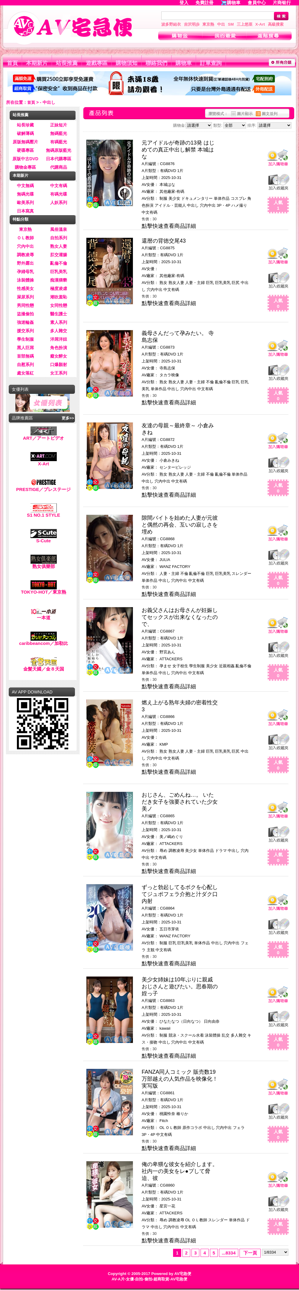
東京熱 (208, 24)
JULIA (164, 559)
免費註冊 (204, 2)
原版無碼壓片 (25, 141)
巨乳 (210, 282)
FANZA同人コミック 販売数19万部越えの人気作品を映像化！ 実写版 (180, 1079)
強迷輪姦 (25, 322)
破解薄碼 (25, 133)
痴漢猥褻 (58, 280)
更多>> (68, 418)
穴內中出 (25, 246)
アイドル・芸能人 (170, 205)
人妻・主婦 (195, 282)
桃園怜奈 (167, 1113)
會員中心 (257, 2)
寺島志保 (167, 368)
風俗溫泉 (58, 229)
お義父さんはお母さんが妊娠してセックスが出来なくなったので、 (180, 617)
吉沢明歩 (192, 24)
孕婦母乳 (25, 271)
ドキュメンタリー (197, 198)
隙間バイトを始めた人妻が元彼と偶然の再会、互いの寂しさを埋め (180, 525)
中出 (221, 24)
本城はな (167, 184)
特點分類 (20, 219)
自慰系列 (25, 364)
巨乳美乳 (58, 271)
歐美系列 (25, 202)
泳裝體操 (25, 280)
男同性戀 (25, 305)
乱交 (226, 1035)
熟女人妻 (58, 246)
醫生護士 (58, 313)
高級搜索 (276, 24)
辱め (163, 850)
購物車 (233, 2)
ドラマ (221, 850)
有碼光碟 (58, 194)
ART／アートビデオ (43, 436)
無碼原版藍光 (58, 150)
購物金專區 (25, 167)
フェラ (239, 1127)
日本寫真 (25, 211)
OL (162, 1127)
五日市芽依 (169, 929)
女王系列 (58, 373)
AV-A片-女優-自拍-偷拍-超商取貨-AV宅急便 (150, 1279)
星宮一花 (167, 1206)
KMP (163, 744)
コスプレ (238, 198)
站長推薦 (67, 63)
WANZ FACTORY (174, 566)
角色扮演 (58, 347)
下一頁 (250, 1252)
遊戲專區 (97, 63)
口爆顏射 (58, 364)
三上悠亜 (244, 24)
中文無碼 (25, 185)
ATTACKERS (170, 659)
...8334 (229, 1252)
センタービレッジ (175, 467)
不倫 (210, 382)
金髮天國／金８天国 (43, 666)
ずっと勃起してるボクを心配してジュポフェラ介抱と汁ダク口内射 (180, 894)
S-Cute (44, 538)
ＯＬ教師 (25, 237)
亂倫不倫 (58, 263)
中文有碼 (58, 185)
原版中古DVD (25, 158)
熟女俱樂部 (44, 564)
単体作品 (222, 198)
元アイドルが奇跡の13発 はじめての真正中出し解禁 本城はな (178, 150)
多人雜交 (58, 330)
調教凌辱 (25, 254)
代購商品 (58, 167)
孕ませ (165, 666)
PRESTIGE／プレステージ (43, 487)
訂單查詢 (211, 63)
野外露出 (25, 263)
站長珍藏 (25, 125)
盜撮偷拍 (25, 313)
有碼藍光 (58, 141)
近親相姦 (227, 666)
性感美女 (25, 288)
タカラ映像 (169, 375)
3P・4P (223, 205)
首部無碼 (25, 356)
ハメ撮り (239, 205)
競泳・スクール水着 (186, 1035)
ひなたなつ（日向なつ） (181, 1021)
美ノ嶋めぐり (171, 836)
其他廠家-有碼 (171, 191)
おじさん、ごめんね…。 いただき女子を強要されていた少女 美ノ (180, 802)
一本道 (44, 615)
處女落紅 (25, 373)
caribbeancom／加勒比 (43, 641)
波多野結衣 (171, 24)
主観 (151, 950)
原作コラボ (192, 1127)
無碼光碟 (25, 194)
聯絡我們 (156, 63)
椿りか (182, 1113)
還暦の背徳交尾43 (164, 241)
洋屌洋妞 (58, 339)
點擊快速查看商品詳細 (169, 226)
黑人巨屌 (25, 347)
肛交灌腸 (58, 254)
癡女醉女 (58, 356)
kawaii (164, 1028)
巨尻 (236, 282)
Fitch (163, 1120)
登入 (183, 2)
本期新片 (37, 63)
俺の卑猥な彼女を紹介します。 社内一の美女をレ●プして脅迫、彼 (180, 1171)
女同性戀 (58, 305)
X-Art (260, 24)
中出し (193, 205)
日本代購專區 (58, 158)
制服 (163, 198)
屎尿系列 (25, 297)
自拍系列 (58, 237)
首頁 (12, 63)
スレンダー (241, 573)
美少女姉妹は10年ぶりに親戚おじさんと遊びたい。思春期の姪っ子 (180, 986)
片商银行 (284, 2)
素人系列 (58, 322)
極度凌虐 (58, 288)
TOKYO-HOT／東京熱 (43, 589)
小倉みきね (169, 460)
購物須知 (126, 63)
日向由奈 (212, 1021)
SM (231, 24)
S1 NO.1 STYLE (43, 513)
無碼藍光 (58, 133)
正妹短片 (58, 125)
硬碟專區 (25, 150)
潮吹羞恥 (58, 297)
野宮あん (167, 652)
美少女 (174, 198)
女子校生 (180, 666)
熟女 (163, 282)
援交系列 (25, 330)
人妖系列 (58, 202)
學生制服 (25, 339)
